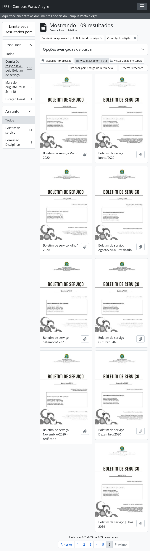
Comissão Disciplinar (18, 142)
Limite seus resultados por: (19, 29)
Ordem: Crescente (132, 68)
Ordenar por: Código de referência (92, 68)
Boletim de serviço (18, 130)
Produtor (13, 44)
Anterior (66, 544)
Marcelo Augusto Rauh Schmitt (18, 87)
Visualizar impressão (56, 60)
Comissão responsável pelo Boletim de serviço (18, 68)
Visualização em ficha (91, 60)
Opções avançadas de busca (67, 49)
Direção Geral (18, 100)
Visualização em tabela (126, 60)
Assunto (12, 111)
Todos (9, 54)
